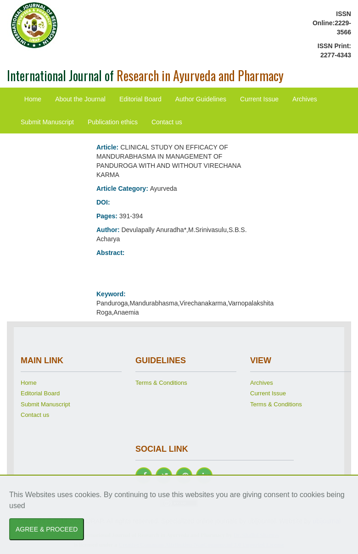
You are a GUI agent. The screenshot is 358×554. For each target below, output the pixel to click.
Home (32, 99)
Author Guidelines (200, 99)
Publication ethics (113, 122)
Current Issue (259, 99)
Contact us (166, 122)
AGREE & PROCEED (47, 529)
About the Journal (80, 99)
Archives (304, 99)
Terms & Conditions (161, 382)
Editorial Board (140, 99)
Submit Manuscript (47, 122)
